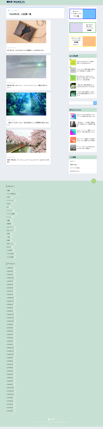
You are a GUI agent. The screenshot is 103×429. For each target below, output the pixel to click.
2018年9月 (11, 359)
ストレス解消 (12, 214)
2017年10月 (11, 396)
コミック (11, 211)
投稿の (73, 165)
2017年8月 (11, 403)
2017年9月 (11, 400)
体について (11, 231)
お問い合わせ (57, 424)
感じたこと (11, 244)
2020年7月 (11, 312)
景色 (9, 234)
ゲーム (10, 218)
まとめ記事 (11, 258)
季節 (9, 241)
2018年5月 (11, 373)
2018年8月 (11, 363)
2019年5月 (11, 333)
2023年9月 (11, 269)
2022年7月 (11, 282)
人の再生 (11, 251)
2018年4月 (11, 376)
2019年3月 (11, 339)
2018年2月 (11, 383)
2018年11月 (11, 353)
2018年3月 (11, 380)
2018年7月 (11, 366)
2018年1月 (11, 386)
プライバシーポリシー (47, 424)
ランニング (11, 201)
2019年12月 (11, 316)
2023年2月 (11, 272)
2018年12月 (11, 349)
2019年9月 (11, 326)
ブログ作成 (11, 254)
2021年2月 (11, 296)
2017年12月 (11, 390)
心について (11, 228)
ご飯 (9, 238)
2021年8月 (11, 289)
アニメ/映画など (13, 194)
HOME (51, 421)
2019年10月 (11, 323)
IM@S (10, 204)
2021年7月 (11, 292)
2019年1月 (11, 346)
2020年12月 (11, 299)
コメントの (75, 168)
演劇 (9, 221)
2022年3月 (11, 286)
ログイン (72, 161)
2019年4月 (11, 336)
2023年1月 (11, 276)
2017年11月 (11, 393)
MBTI (10, 197)
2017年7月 (11, 406)
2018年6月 (11, 370)
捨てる (10, 248)
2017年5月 (11, 413)
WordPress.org (74, 171)
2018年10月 (11, 356)
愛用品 (10, 224)
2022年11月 (11, 279)
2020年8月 (11, 309)
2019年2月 (11, 343)
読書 (9, 191)
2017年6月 (11, 410)
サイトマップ (37, 424)
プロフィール (66, 424)
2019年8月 (11, 329)
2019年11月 (11, 319)
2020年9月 (11, 306)
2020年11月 (11, 302)
